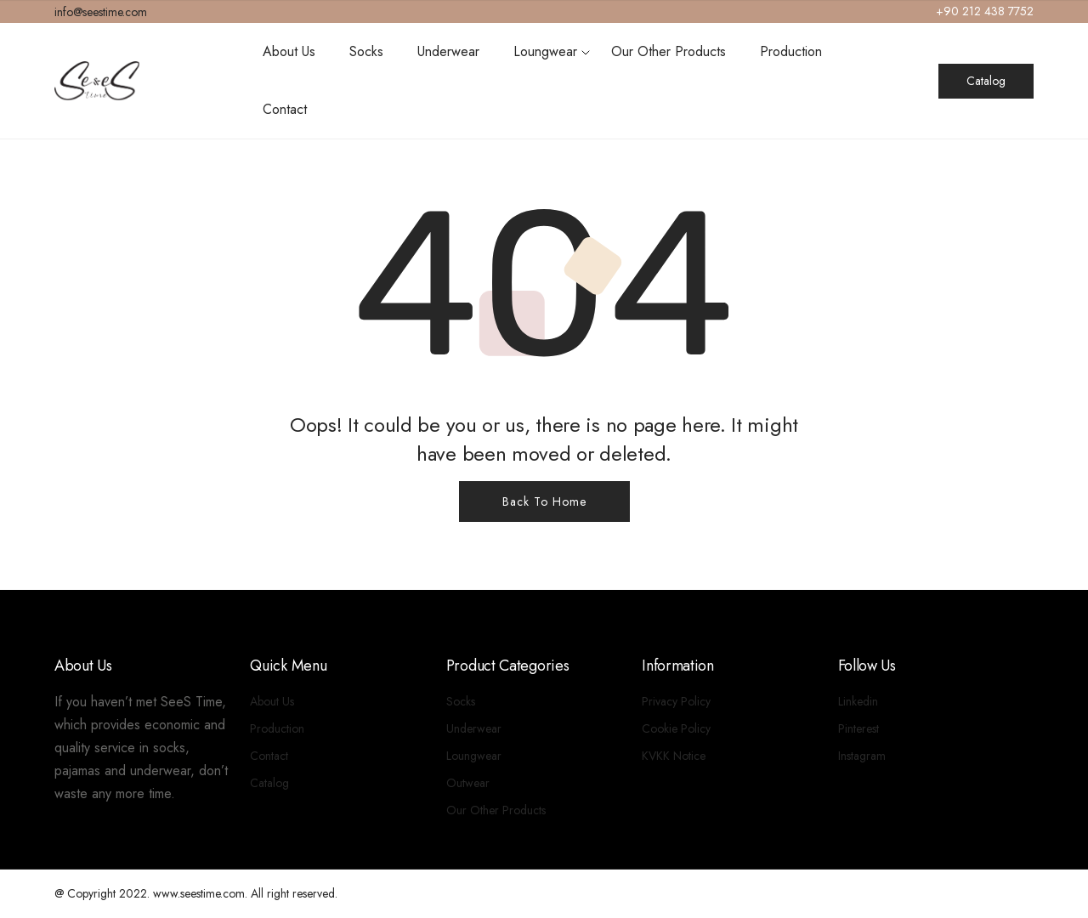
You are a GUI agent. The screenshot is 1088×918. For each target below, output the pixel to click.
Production (791, 51)
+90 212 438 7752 (985, 11)
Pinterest (858, 728)
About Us (289, 51)
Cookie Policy (676, 728)
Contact (285, 109)
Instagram (862, 755)
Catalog (986, 80)
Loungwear (545, 51)
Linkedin (858, 701)
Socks (366, 51)
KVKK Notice (674, 755)
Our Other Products (668, 51)
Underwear (448, 51)
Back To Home (544, 501)
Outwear (468, 782)
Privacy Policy (676, 701)
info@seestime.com (100, 11)
